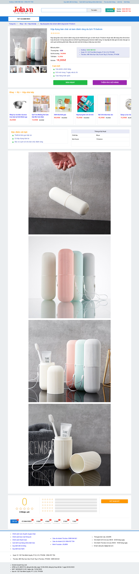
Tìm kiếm (94, 10)
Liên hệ (119, 2)
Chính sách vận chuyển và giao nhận (24, 534)
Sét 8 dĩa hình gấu (60, 115)
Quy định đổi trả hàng (70, 2)
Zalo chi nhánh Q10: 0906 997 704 (63, 541)
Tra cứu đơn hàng (109, 2)
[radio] (17, 508)
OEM (61, 50)
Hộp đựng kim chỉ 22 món (84, 115)
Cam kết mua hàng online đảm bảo (90, 2)
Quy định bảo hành (18, 549)
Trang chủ (13, 23)
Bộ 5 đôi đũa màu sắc (105, 115)
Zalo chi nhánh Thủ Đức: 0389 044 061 (64, 538)
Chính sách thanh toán (19, 540)
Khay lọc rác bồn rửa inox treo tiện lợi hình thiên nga (18, 116)
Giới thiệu (127, 2)
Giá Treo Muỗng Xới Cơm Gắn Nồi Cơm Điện (40, 116)
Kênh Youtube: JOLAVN (60, 544)
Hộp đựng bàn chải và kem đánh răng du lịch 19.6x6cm (57, 24)
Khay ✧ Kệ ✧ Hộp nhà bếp (28, 24)
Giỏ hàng (110, 10)
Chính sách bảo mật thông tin (21, 537)
